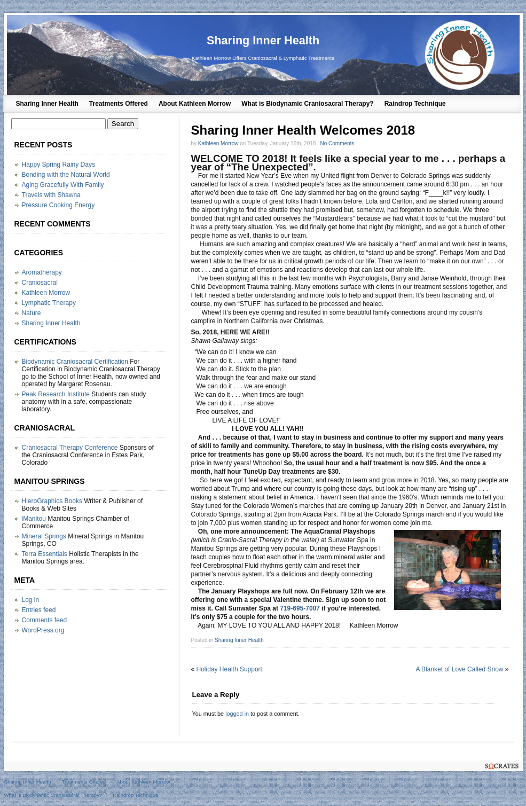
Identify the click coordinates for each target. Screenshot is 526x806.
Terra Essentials (44, 554)
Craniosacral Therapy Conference (70, 447)
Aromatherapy (42, 272)
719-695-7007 (300, 608)
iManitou (34, 518)
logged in (237, 713)
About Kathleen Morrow (195, 103)
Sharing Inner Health (263, 40)
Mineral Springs (44, 536)
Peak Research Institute (56, 394)
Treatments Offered (118, 103)
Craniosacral (40, 282)
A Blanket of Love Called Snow (459, 669)
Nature (31, 313)
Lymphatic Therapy (49, 303)
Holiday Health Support (229, 669)
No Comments (337, 143)
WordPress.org (43, 630)
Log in (31, 600)
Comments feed (44, 620)
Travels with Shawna (51, 195)
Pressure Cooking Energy (58, 205)
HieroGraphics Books (52, 501)
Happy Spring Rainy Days (58, 164)
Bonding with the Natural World (66, 174)
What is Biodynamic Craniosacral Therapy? (307, 103)
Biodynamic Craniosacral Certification (75, 361)
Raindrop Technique (415, 103)
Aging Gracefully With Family (63, 185)
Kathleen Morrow (218, 143)
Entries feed (39, 610)
